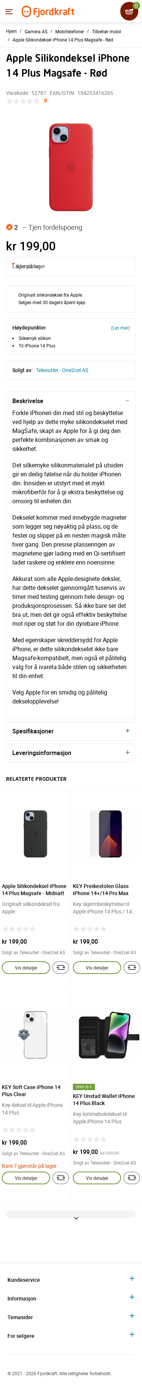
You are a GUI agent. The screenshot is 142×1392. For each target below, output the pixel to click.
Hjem (11, 31)
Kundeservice (23, 1279)
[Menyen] (9, 11)
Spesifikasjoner (33, 731)
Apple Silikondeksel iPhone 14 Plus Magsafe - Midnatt (34, 889)
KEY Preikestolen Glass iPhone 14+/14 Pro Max (101, 889)
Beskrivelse (27, 401)
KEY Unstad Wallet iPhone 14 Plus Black (104, 1099)
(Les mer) (120, 328)
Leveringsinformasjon (41, 753)
